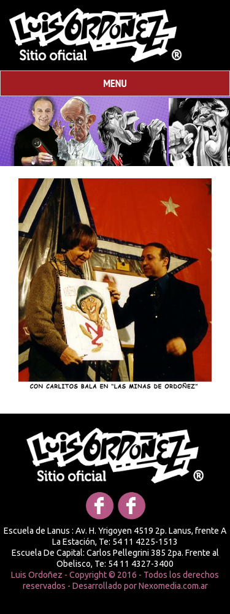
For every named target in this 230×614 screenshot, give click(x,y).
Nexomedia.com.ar (173, 586)
